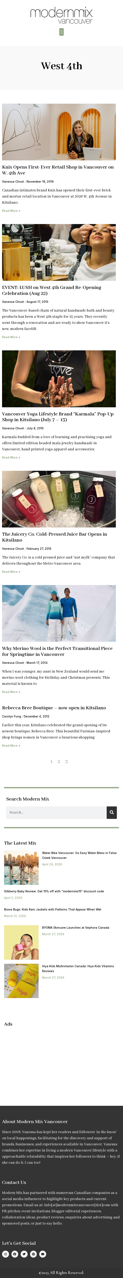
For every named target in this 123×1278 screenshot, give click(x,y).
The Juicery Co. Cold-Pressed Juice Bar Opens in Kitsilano (54, 537)
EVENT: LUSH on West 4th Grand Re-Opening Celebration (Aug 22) (51, 290)
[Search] (112, 812)
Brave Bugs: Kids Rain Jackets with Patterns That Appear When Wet (52, 909)
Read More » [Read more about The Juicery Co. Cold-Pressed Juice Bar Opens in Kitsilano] (11, 571)
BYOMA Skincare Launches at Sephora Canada (75, 927)
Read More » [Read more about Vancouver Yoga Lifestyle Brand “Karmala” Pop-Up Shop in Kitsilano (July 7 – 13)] (11, 457)
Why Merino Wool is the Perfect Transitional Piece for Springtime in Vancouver (57, 651)
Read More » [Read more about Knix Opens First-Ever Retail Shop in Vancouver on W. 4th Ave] (11, 210)
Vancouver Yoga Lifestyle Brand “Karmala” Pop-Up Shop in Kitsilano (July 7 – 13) (58, 417)
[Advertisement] (38, 1060)
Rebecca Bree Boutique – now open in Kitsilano (54, 708)
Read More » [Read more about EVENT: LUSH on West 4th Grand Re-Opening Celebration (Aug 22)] (11, 337)
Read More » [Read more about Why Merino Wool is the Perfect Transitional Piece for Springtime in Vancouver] (11, 692)
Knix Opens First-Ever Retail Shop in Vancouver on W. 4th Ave (58, 170)
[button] (61, 32)
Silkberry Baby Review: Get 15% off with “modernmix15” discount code (54, 891)
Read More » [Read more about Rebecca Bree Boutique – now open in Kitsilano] (11, 745)
